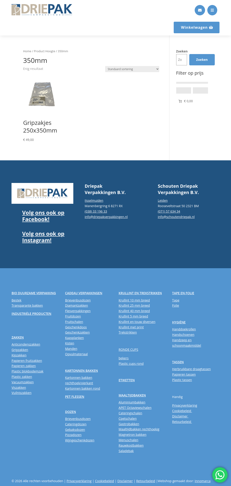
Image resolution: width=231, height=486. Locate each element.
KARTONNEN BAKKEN (81, 370)
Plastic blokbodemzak (27, 371)
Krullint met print (131, 327)
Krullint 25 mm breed (134, 305)
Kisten (69, 343)
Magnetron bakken (132, 434)
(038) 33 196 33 (96, 211)
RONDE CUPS (128, 349)
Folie (175, 305)
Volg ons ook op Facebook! (43, 216)
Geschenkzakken (77, 332)
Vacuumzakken (23, 382)
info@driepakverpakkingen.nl (106, 217)
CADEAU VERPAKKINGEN (83, 293)
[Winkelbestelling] (132, 69)
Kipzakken (19, 355)
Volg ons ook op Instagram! (43, 237)
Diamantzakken (76, 305)
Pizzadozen (73, 435)
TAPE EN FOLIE (183, 293)
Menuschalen (128, 440)
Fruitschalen (74, 322)
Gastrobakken (129, 424)
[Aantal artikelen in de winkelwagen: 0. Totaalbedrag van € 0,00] (185, 101)
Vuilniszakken (21, 393)
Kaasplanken (74, 338)
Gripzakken (20, 350)
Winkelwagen (194, 27)
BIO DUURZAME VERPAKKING (34, 293)
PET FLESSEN (74, 396)
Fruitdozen (73, 316)
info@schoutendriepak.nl (176, 217)
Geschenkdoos (76, 327)
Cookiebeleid (182, 411)
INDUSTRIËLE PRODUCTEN (31, 313)
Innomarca (202, 481)
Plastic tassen (182, 380)
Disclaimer (180, 416)
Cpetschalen (128, 418)
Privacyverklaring (184, 405)
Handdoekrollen (184, 329)
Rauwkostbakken (131, 445)
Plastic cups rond (131, 363)
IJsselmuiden (94, 200)
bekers (124, 358)
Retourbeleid (182, 422)
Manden (71, 348)
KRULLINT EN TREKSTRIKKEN (140, 293)
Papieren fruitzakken (27, 360)
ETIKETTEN (127, 380)
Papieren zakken (24, 366)
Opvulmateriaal (76, 354)
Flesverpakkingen (78, 311)
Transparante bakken (27, 305)
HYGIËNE (179, 322)
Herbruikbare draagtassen (191, 369)
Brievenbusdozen (78, 300)
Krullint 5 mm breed (133, 316)
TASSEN (178, 362)
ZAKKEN (18, 337)
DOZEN (70, 412)
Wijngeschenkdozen (80, 440)
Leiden (163, 200)
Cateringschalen (130, 413)
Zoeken (182, 51)
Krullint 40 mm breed (134, 311)
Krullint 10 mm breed (134, 300)
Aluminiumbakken (132, 402)
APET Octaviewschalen (135, 407)
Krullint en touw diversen (137, 322)
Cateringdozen (76, 424)
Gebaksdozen (75, 429)
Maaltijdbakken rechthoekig (139, 429)
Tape (175, 300)
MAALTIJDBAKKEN (132, 395)
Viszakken (19, 387)
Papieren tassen (184, 374)
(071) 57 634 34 (169, 211)
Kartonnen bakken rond (82, 388)
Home (27, 51)
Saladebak (126, 451)
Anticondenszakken (26, 344)
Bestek (16, 300)
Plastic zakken (22, 377)
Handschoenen (183, 334)
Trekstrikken (128, 332)
